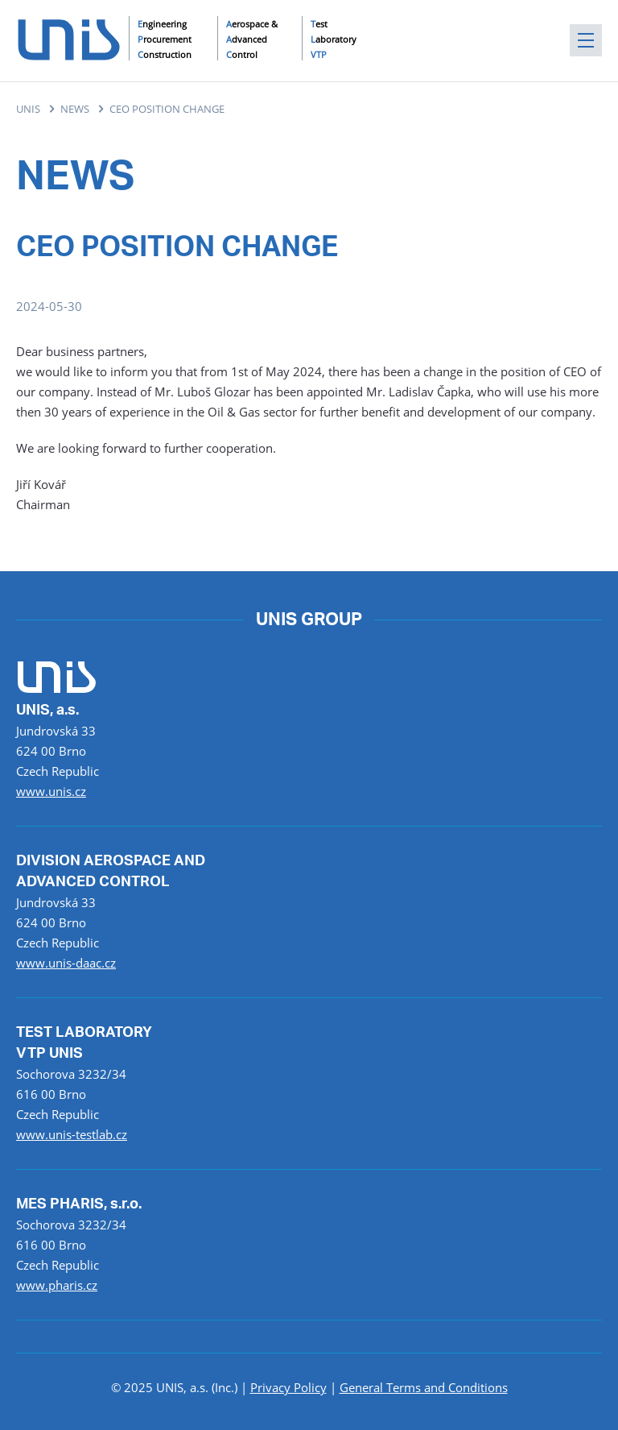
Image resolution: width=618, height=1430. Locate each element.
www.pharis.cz (56, 1285)
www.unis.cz (51, 791)
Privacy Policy (288, 1387)
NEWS (74, 109)
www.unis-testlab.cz (71, 1134)
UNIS (28, 109)
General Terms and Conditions (424, 1387)
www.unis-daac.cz (66, 963)
